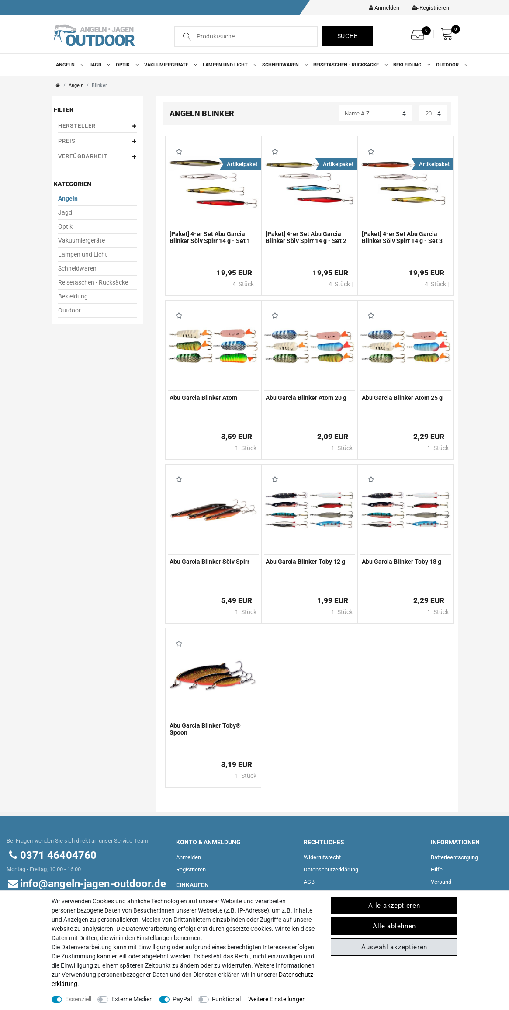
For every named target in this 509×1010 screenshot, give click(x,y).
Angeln (68, 65)
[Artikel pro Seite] (433, 113)
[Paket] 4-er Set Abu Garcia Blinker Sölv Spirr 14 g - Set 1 (210, 237)
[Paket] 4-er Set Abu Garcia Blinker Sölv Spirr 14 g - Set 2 (306, 237)
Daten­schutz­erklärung (331, 869)
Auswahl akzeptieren (394, 947)
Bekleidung (410, 65)
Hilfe (437, 869)
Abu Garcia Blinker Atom (203, 398)
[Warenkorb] (449, 34)
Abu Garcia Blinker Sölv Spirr (209, 562)
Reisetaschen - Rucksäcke (348, 65)
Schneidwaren (283, 65)
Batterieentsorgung (454, 857)
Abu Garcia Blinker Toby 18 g (401, 562)
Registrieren (191, 869)
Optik (125, 65)
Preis (97, 141)
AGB (309, 881)
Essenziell (78, 999)
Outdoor (450, 65)
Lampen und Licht (228, 65)
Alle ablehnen (394, 926)
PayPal (182, 999)
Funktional (226, 999)
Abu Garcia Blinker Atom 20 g (306, 398)
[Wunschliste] (420, 32)
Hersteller (97, 126)
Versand (441, 881)
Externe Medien (132, 999)
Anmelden (188, 857)
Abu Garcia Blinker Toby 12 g (305, 562)
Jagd (98, 65)
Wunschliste (179, 151)
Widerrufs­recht (322, 857)
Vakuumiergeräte (169, 65)
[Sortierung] (375, 113)
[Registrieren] (428, 7)
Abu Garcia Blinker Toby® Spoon (205, 729)
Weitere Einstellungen (277, 999)
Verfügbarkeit (97, 157)
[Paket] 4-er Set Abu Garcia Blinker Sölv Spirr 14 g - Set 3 (402, 237)
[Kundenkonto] (382, 7)
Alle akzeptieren (394, 905)
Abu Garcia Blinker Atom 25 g (402, 398)
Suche (347, 35)
